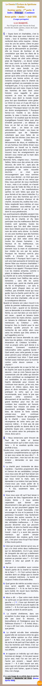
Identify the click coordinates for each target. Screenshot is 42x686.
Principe (18, 12)
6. (4, 597)
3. (4, 545)
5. (4, 583)
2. (4, 437)
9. (4, 653)
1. (4, 33)
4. (4, 567)
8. (4, 632)
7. (4, 613)
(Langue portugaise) (21, 19)
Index (10, 12)
